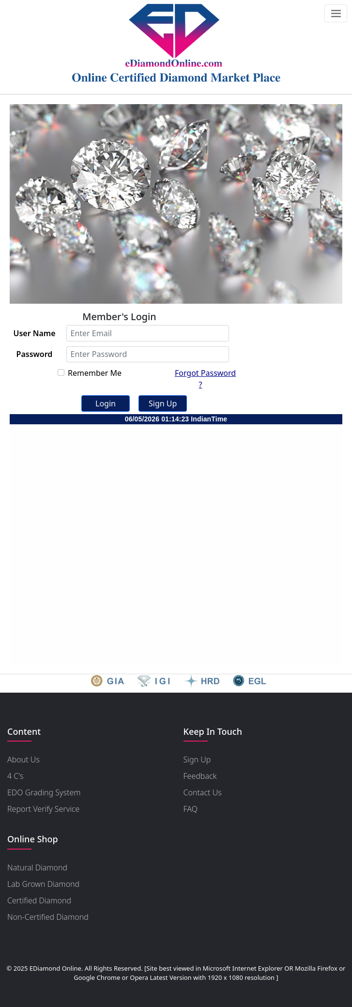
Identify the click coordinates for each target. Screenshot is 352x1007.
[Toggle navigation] (335, 13)
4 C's (15, 776)
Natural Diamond (37, 867)
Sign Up (197, 759)
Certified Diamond (39, 900)
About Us (23, 759)
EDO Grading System (44, 792)
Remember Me (95, 373)
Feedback (200, 776)
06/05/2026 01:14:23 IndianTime (176, 419)
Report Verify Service (43, 809)
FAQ (191, 809)
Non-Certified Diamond (48, 917)
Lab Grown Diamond (43, 884)
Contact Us (203, 792)
